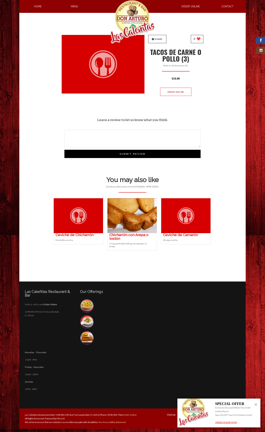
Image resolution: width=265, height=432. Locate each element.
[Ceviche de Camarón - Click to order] (186, 232)
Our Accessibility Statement (112, 422)
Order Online (190, 6)
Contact (227, 6)
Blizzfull (61, 418)
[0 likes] (197, 39)
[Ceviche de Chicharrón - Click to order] (78, 232)
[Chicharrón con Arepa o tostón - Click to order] (132, 232)
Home (38, 6)
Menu (74, 6)
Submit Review (132, 154)
